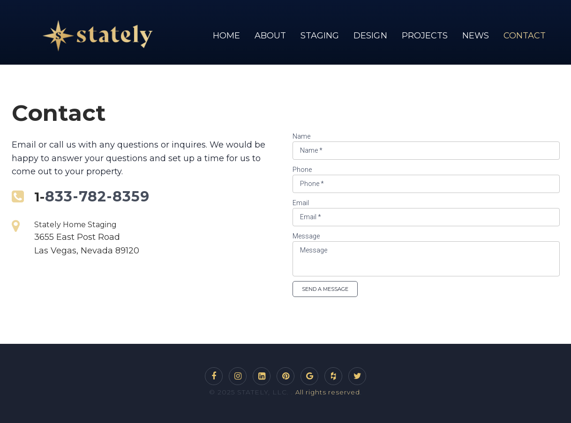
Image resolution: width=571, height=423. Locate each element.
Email (301, 203)
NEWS (475, 35)
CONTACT (524, 35)
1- (40, 196)
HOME (226, 35)
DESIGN (370, 35)
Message (306, 236)
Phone (302, 169)
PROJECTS (425, 35)
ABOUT (270, 35)
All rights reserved (327, 392)
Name (301, 136)
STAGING (320, 35)
